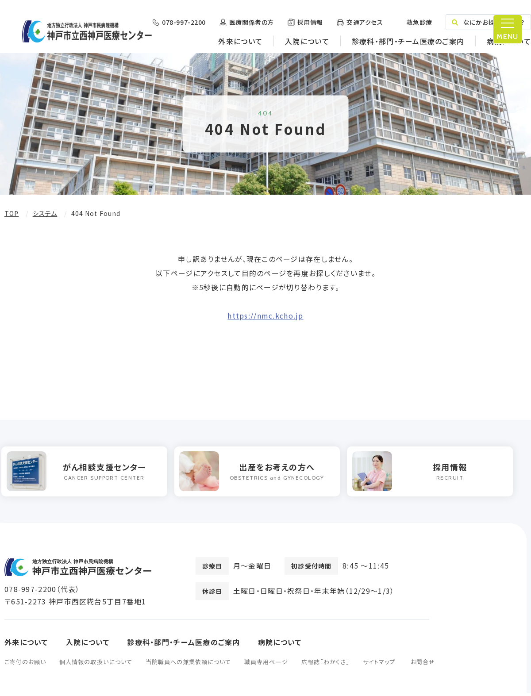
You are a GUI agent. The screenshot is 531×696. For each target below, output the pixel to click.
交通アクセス (364, 22)
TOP (11, 213)
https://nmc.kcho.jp (265, 315)
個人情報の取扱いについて (95, 665)
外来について (240, 41)
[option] (87, 473)
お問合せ (423, 665)
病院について (509, 41)
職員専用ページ (266, 665)
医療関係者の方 (251, 22)
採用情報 (310, 22)
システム (45, 213)
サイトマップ (379, 665)
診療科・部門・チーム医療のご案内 (408, 41)
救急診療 (419, 22)
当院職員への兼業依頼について (188, 665)
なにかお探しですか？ (488, 22)
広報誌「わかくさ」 (325, 665)
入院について (307, 41)
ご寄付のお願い (25, 665)
